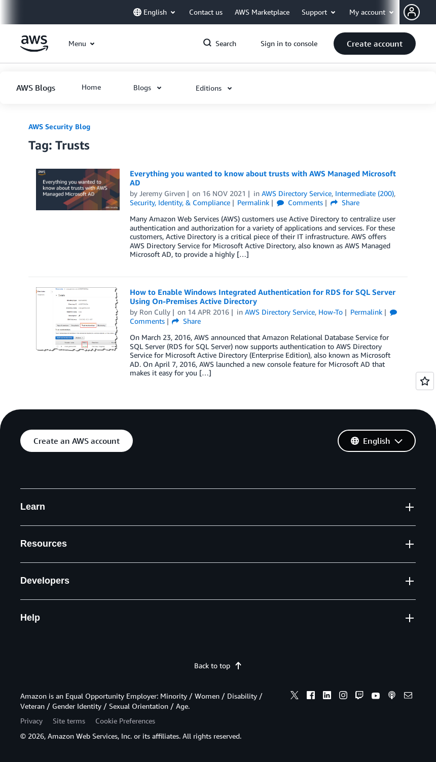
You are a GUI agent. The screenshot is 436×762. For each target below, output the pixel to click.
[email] (408, 696)
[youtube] (376, 696)
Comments (300, 202)
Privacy (31, 720)
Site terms (69, 720)
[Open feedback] (425, 381)
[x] (294, 696)
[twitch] (359, 696)
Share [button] (345, 202)
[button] (420, 12)
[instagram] (343, 696)
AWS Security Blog (59, 126)
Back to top (218, 665)
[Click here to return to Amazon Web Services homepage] (34, 49)
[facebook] (311, 696)
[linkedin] (327, 696)
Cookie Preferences (125, 720)
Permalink (253, 202)
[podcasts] (392, 696)
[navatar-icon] (412, 12)
